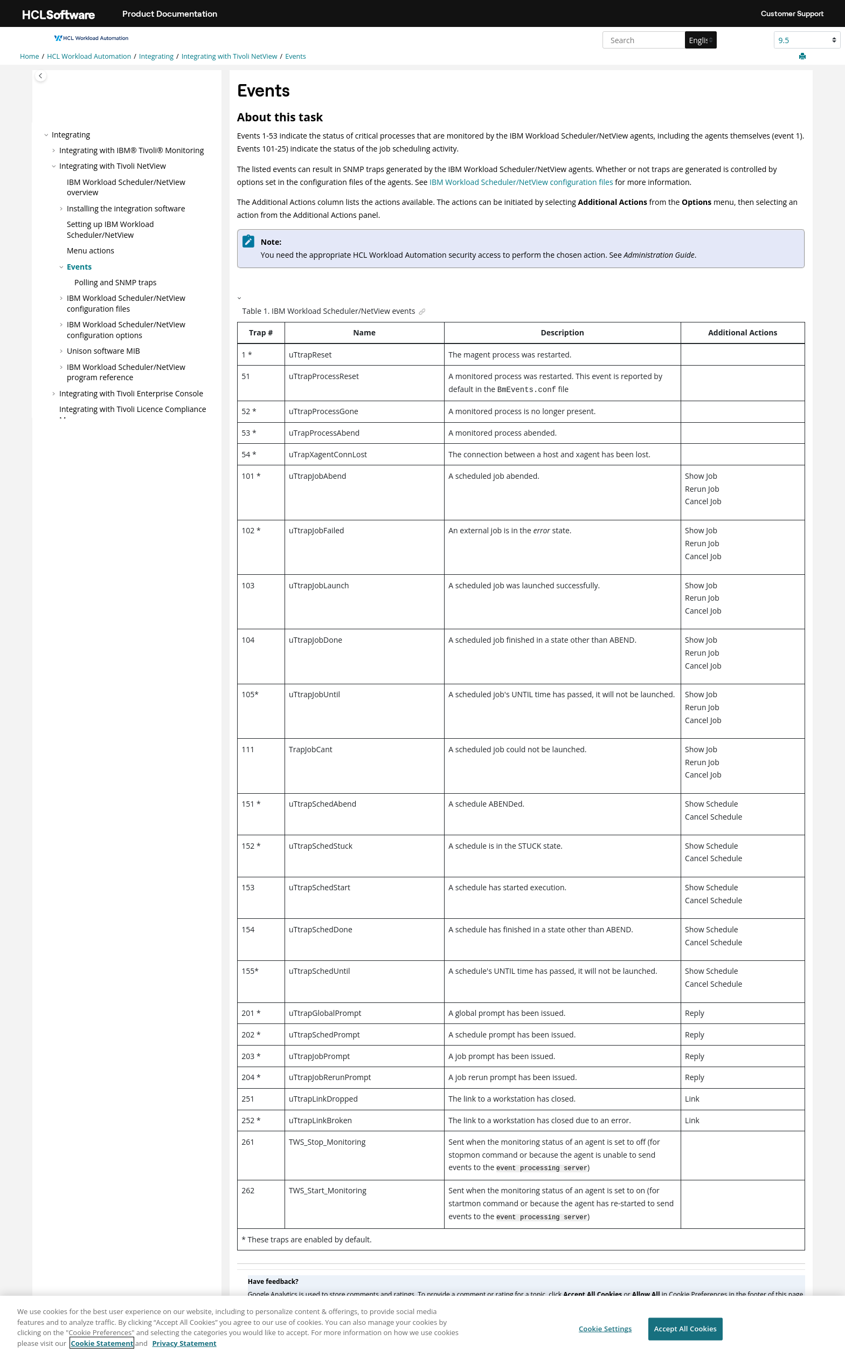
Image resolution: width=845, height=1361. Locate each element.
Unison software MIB (103, 351)
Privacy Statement (184, 1349)
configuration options (126, 329)
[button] (47, 134)
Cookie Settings (605, 1335)
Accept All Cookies (685, 1335)
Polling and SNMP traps (115, 282)
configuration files (126, 303)
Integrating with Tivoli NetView (230, 56)
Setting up (110, 229)
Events (295, 56)
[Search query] (658, 40)
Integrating (156, 56)
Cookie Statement (102, 1349)
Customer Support (792, 13)
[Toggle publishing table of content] (40, 75)
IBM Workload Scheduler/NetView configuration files (521, 182)
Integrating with (131, 393)
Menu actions (90, 250)
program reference (126, 371)
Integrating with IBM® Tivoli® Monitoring (131, 150)
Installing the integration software (126, 208)
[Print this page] (803, 57)
